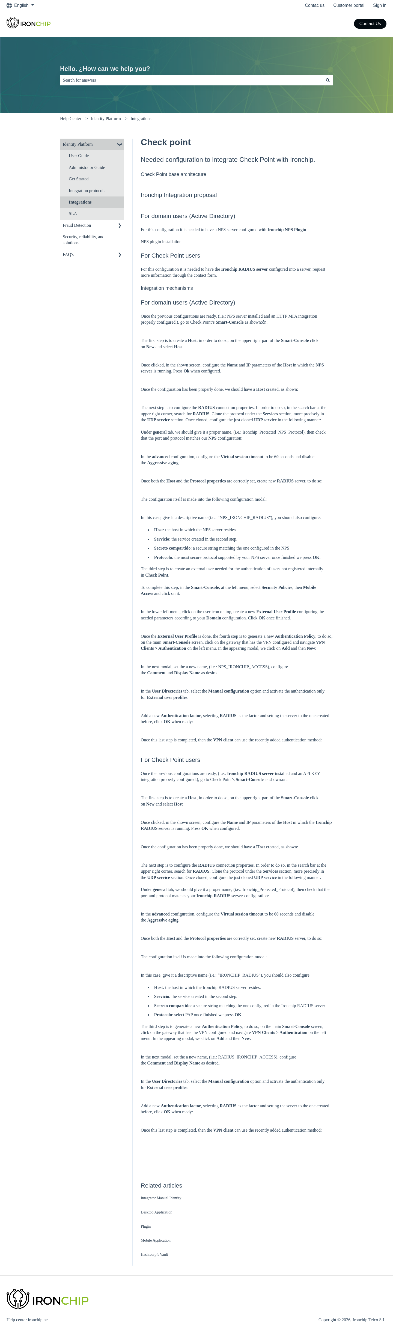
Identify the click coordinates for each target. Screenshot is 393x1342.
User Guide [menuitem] (79, 155)
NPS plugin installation (161, 241)
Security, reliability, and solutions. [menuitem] (84, 239)
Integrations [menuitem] (80, 202)
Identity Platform (106, 118)
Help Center (70, 118)
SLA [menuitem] (73, 213)
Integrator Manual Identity (161, 1198)
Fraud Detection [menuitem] (77, 225)
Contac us (314, 5)
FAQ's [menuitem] (68, 254)
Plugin (146, 1226)
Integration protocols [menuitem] (87, 190)
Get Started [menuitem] (78, 179)
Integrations (140, 118)
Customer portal (348, 5)
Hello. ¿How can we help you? (105, 68)
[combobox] (191, 80)
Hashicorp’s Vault (155, 1254)
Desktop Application (156, 1212)
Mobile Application (156, 1240)
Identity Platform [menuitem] (78, 144)
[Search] (328, 80)
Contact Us (370, 23)
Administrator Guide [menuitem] (87, 167)
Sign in (379, 5)
